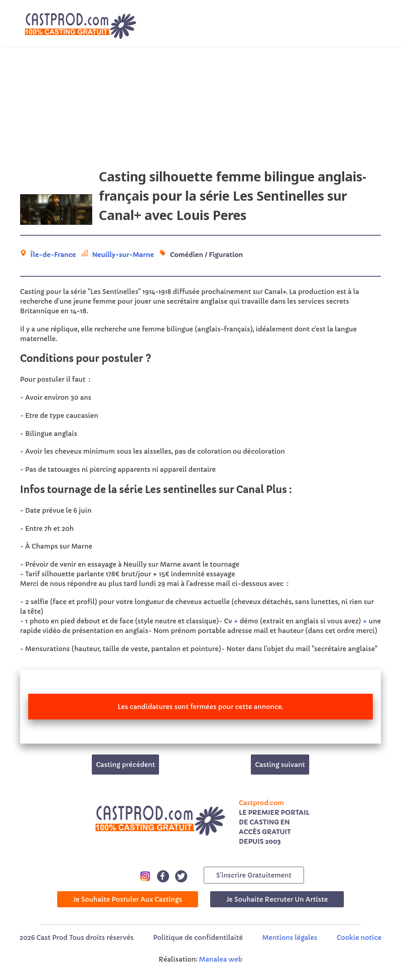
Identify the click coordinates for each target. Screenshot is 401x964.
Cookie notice (359, 937)
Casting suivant (280, 765)
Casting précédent (125, 765)
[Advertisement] (200, 110)
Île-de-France (53, 255)
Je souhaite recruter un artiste (277, 899)
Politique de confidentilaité (198, 937)
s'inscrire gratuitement (253, 875)
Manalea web (220, 959)
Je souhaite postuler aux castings (127, 899)
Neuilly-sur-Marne (123, 255)
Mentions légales (290, 937)
